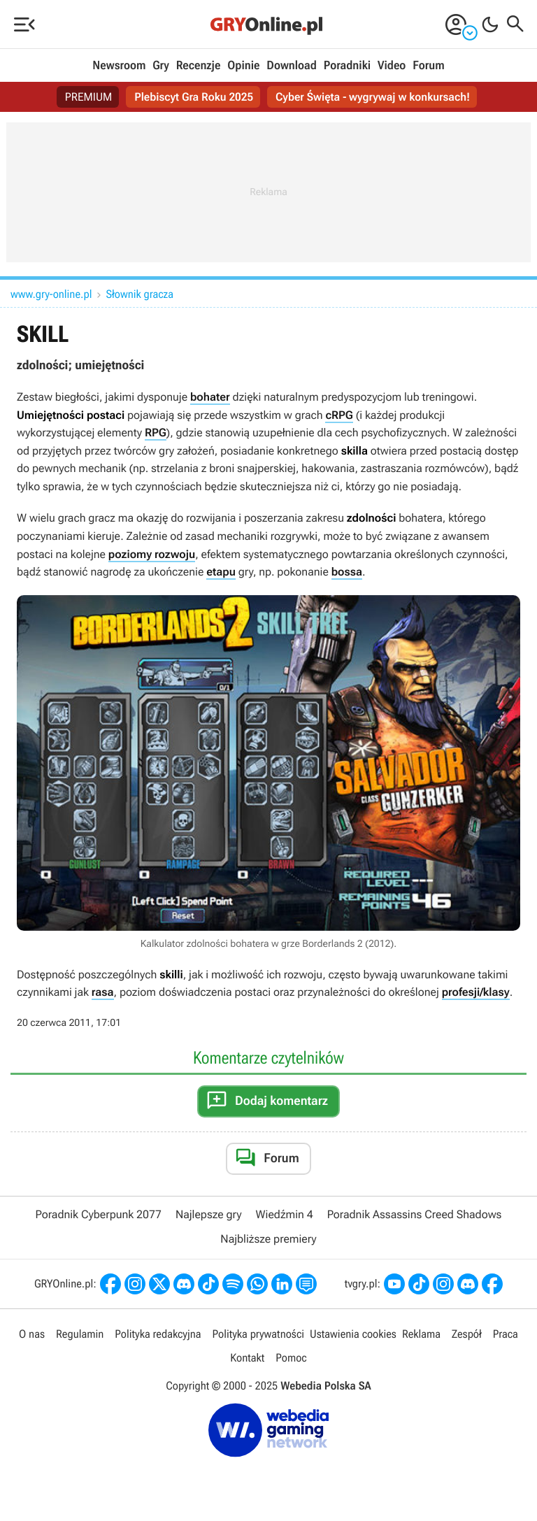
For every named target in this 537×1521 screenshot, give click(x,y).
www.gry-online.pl (51, 294)
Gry (160, 66)
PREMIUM (89, 96)
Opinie (243, 66)
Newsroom (118, 66)
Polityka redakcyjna (158, 1334)
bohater (210, 397)
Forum (428, 66)
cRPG (339, 415)
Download (291, 66)
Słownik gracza (139, 294)
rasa (103, 992)
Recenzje (198, 66)
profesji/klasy (476, 992)
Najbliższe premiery (268, 1238)
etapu (221, 571)
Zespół (467, 1334)
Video (392, 66)
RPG (155, 432)
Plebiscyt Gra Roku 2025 (193, 96)
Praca (505, 1334)
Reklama (421, 1334)
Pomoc (290, 1357)
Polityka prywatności (258, 1334)
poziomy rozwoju (151, 554)
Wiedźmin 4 (284, 1214)
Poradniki (347, 66)
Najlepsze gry (209, 1214)
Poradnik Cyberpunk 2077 (99, 1214)
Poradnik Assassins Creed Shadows (414, 1214)
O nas (32, 1334)
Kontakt (247, 1357)
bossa (346, 571)
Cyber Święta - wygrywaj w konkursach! (372, 96)
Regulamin (79, 1334)
